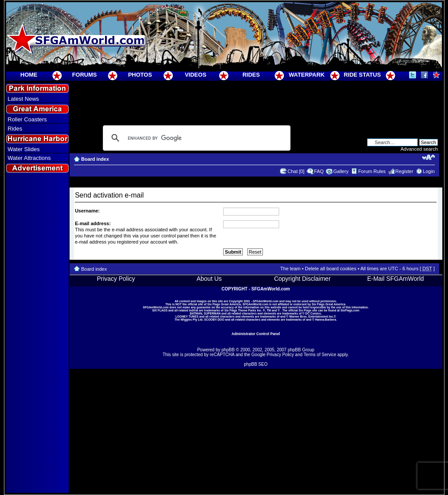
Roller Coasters (27, 119)
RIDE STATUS (362, 74)
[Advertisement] (37, 333)
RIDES (251, 74)
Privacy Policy (116, 278)
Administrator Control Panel (255, 334)
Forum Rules (372, 171)
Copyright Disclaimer (302, 278)
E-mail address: (93, 223)
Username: (87, 210)
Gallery (341, 171)
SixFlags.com (349, 310)
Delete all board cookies (330, 268)
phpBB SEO (256, 364)
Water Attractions (29, 158)
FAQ (319, 171)
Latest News (23, 98)
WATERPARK (307, 74)
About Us (209, 278)
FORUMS (84, 74)
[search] (195, 138)
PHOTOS (140, 74)
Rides (15, 128)
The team (290, 268)
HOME (29, 74)
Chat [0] (295, 171)
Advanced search (419, 149)
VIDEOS (195, 74)
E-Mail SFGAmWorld (395, 278)
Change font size (428, 157)
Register (404, 171)
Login (429, 171)
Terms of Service (320, 354)
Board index (95, 159)
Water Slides (24, 149)
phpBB (227, 349)
